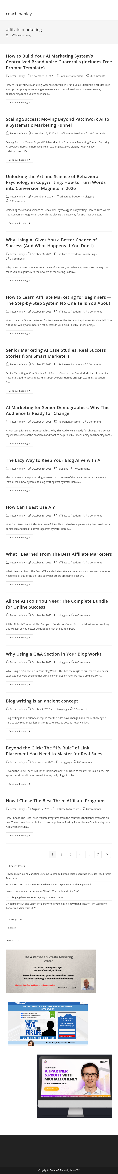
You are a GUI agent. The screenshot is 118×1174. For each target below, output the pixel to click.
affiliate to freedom (72, 76)
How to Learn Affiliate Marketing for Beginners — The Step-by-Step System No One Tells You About (58, 300)
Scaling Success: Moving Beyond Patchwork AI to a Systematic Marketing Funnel (57, 122)
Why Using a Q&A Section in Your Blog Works (54, 654)
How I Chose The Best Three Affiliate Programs (55, 800)
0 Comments (97, 76)
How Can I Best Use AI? (30, 507)
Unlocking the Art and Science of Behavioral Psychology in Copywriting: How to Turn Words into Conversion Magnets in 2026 (56, 182)
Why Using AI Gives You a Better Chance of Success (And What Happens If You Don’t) (51, 243)
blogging (89, 196)
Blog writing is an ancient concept (42, 701)
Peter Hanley (17, 76)
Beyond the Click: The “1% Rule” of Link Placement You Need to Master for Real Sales (54, 751)
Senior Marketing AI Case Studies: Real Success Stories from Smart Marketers (56, 353)
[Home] (7, 35)
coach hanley (19, 14)
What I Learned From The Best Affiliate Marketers (59, 554)
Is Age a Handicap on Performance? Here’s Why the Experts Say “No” (42, 891)
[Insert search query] (59, 927)
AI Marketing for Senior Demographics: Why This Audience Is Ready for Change (57, 410)
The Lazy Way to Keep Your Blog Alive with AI (54, 460)
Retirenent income (69, 364)
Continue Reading (21, 103)
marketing (89, 254)
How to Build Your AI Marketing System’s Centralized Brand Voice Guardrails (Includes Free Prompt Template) (59, 62)
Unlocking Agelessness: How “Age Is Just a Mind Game (34, 897)
